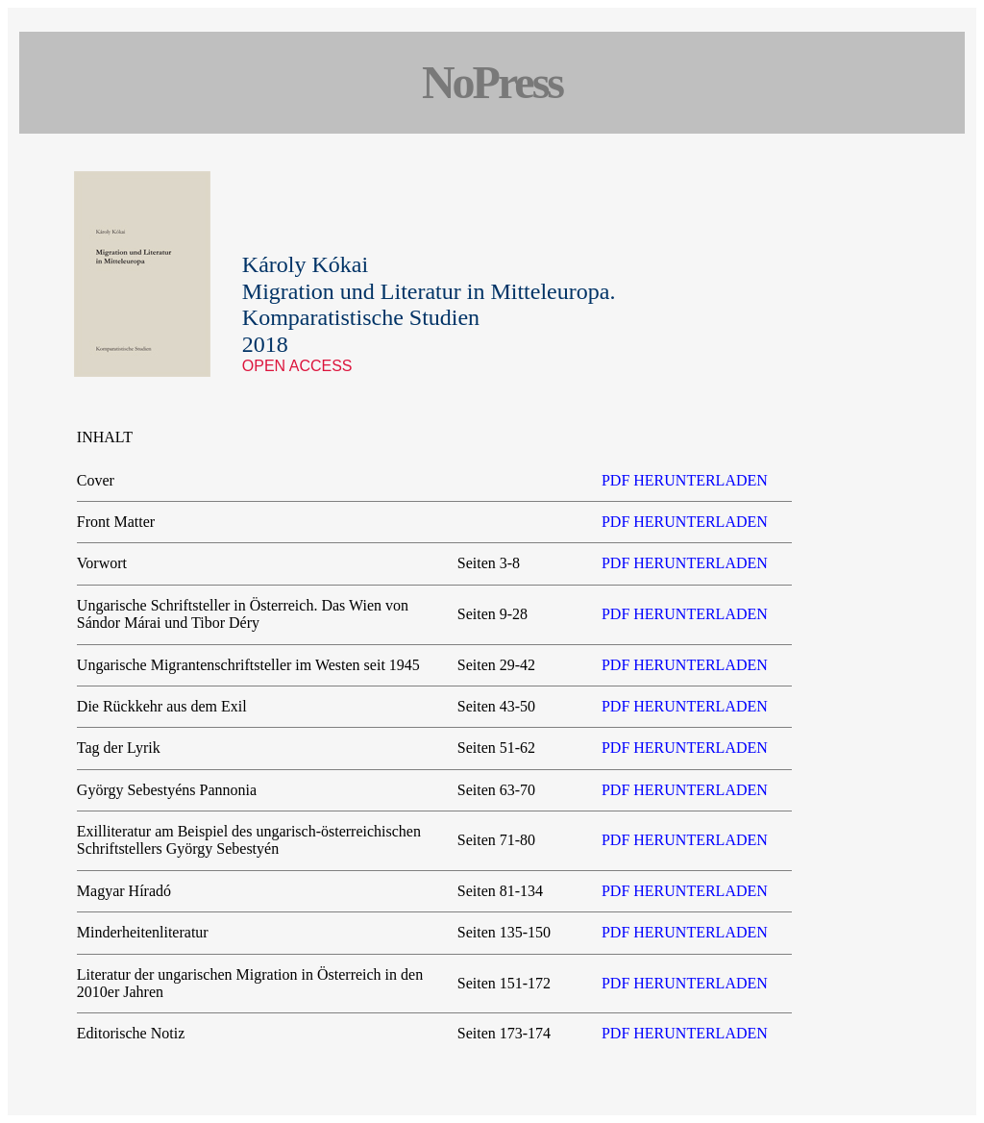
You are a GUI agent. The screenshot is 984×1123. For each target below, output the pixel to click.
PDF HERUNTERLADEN (685, 480)
